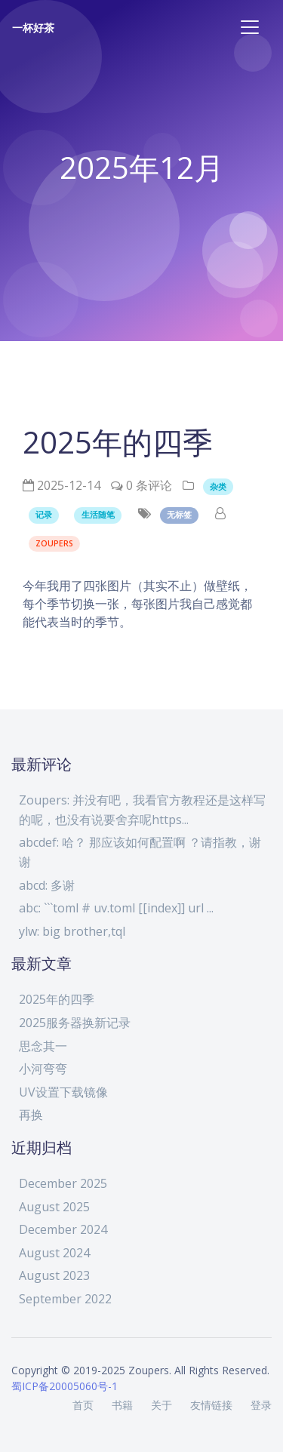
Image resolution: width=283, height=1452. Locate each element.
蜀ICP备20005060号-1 (64, 1386)
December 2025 (63, 1183)
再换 (31, 1114)
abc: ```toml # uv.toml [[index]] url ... (116, 908)
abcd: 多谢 (47, 885)
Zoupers (54, 543)
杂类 (218, 486)
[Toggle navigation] (250, 27)
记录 (43, 514)
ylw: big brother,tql (72, 931)
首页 (83, 1405)
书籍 (122, 1405)
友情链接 (211, 1405)
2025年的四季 (56, 999)
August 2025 (54, 1206)
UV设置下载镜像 (63, 1092)
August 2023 (54, 1275)
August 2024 (54, 1252)
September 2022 (65, 1298)
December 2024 (63, 1229)
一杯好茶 (33, 27)
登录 (261, 1405)
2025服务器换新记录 (75, 1022)
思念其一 (43, 1046)
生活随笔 (98, 514)
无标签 (179, 514)
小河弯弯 (43, 1068)
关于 (161, 1405)
